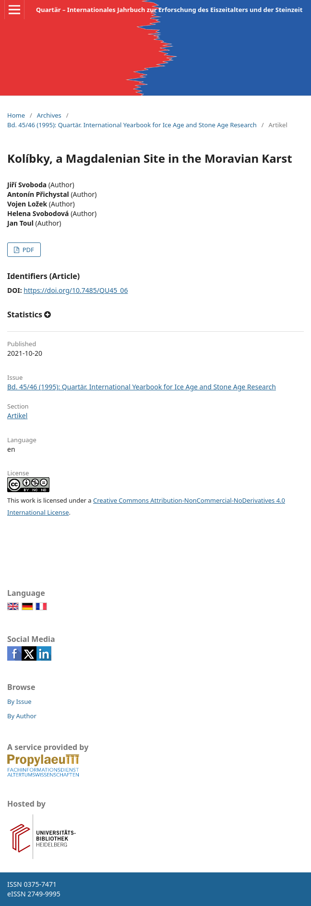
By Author (21, 716)
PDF (27, 249)
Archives (49, 115)
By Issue (19, 701)
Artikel (17, 415)
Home (16, 115)
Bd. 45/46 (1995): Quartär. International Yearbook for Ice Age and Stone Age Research (132, 125)
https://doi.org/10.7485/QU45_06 (76, 290)
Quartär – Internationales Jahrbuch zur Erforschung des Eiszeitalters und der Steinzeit (169, 9)
